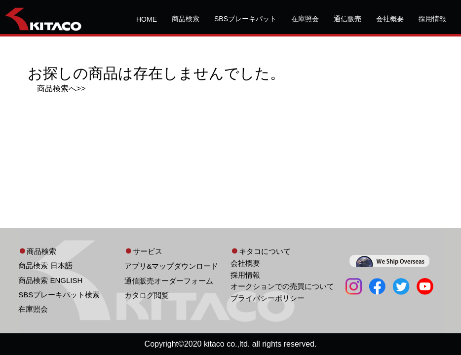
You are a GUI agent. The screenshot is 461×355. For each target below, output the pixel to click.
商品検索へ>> (61, 88)
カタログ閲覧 (146, 295)
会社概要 (390, 19)
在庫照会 (305, 19)
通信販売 (347, 19)
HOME (146, 19)
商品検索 (185, 19)
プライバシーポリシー (267, 298)
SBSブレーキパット (245, 19)
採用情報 (432, 19)
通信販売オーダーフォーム (168, 281)
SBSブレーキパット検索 (59, 294)
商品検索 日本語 (45, 265)
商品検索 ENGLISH (50, 280)
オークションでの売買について (282, 286)
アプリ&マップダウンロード (171, 266)
